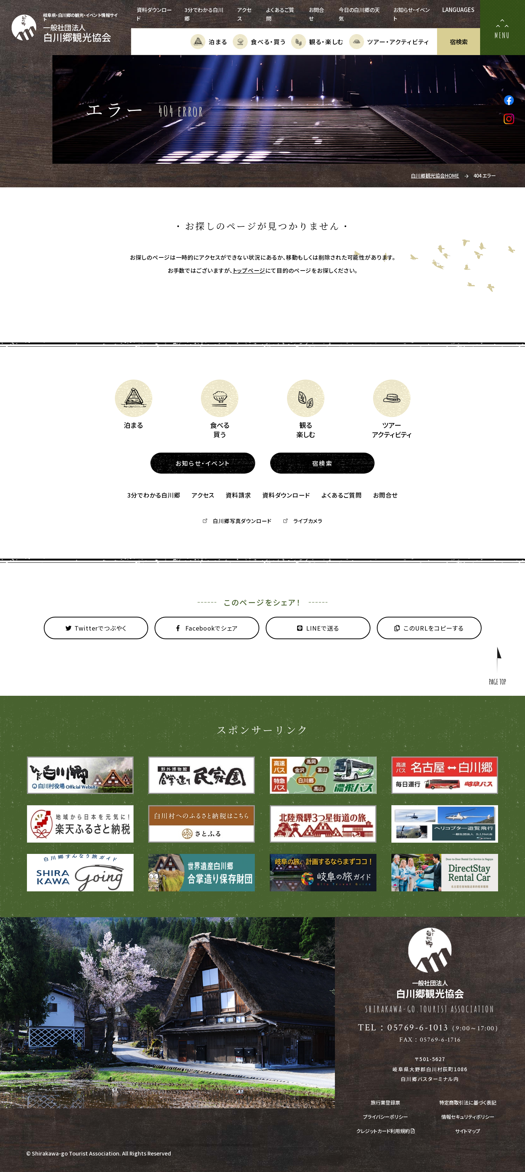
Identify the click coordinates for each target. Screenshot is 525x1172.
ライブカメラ (303, 521)
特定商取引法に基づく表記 (467, 1102)
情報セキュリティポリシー (467, 1116)
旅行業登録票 (385, 1102)
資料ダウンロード (286, 494)
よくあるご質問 (341, 494)
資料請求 (238, 494)
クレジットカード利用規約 (385, 1131)
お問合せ (385, 494)
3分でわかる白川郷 (153, 494)
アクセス (203, 494)
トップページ (249, 270)
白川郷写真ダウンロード (237, 521)
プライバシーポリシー (385, 1116)
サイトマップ (467, 1131)
